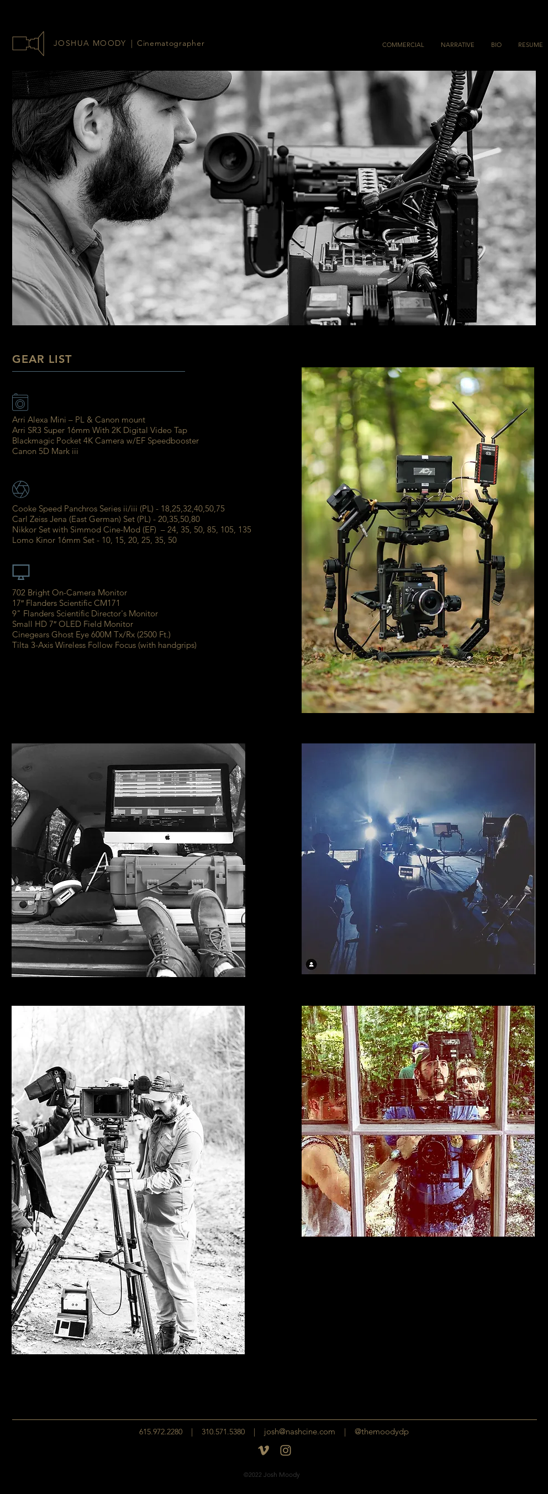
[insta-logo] (285, 1450)
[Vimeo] (263, 1450)
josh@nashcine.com (299, 1431)
